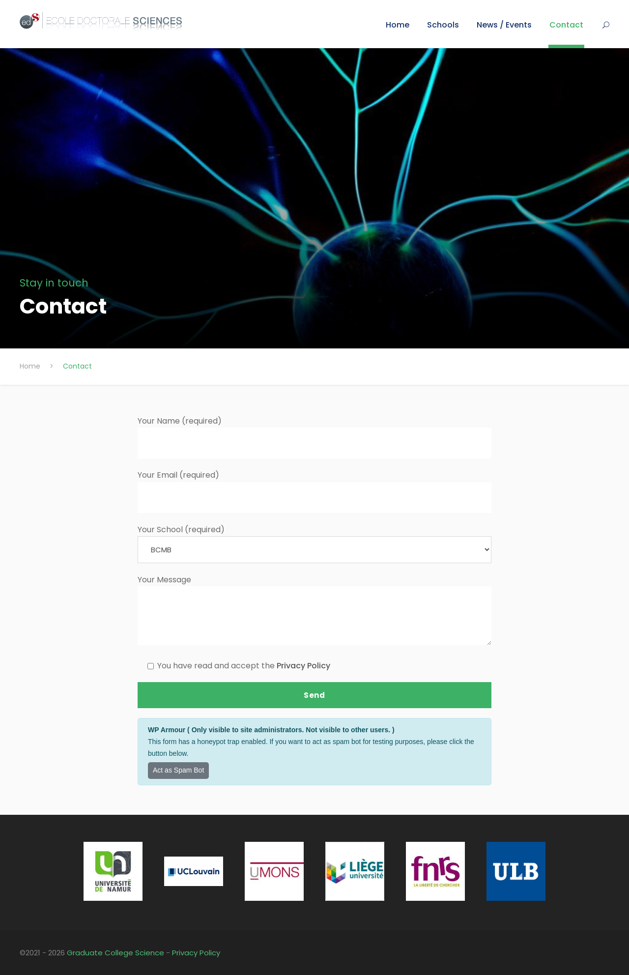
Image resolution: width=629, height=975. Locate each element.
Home (397, 24)
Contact (566, 24)
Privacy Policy (303, 665)
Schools (443, 24)
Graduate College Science (115, 952)
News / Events (504, 24)
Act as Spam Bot (178, 770)
